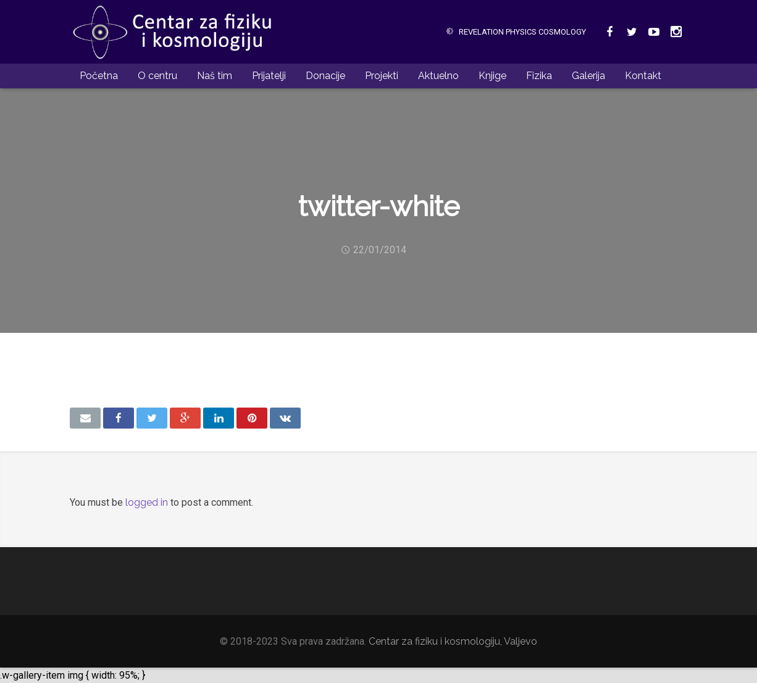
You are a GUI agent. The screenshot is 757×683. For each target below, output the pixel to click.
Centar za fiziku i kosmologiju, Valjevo (453, 641)
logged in (146, 502)
